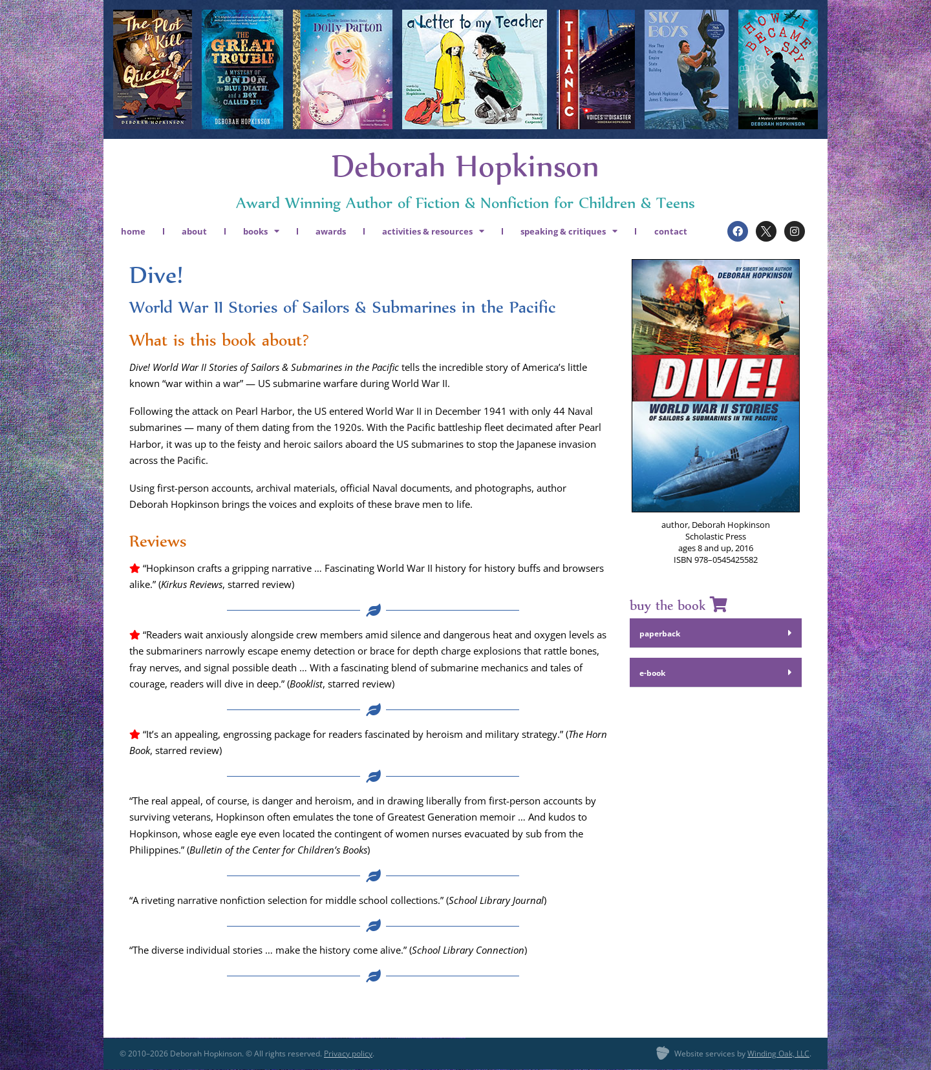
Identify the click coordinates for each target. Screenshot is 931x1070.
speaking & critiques (568, 231)
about (194, 231)
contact (670, 231)
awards (331, 231)
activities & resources (433, 231)
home (133, 231)
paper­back (659, 633)
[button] (716, 633)
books (261, 231)
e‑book (652, 672)
